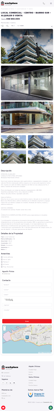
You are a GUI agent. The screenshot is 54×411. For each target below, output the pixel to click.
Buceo (30, 374)
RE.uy (3, 398)
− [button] (4, 329)
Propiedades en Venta (7, 9)
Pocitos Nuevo (33, 385)
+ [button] (4, 327)
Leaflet (40, 352)
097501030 (6, 274)
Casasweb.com (6, 396)
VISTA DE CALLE (47, 352)
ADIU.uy (4, 393)
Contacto (5, 372)
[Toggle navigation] (51, 3)
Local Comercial (21, 9)
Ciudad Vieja (32, 369)
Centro (31, 9)
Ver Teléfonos (6, 376)
